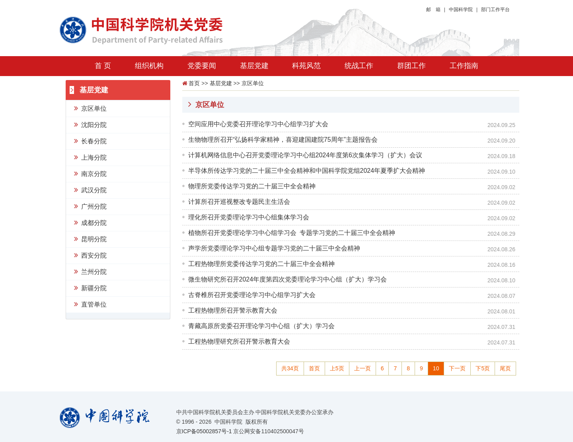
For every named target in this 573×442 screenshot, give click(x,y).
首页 (194, 83)
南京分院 (90, 173)
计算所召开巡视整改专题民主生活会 (239, 201)
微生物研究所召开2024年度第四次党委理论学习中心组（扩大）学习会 (287, 279)
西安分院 (90, 255)
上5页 (337, 368)
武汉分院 (90, 190)
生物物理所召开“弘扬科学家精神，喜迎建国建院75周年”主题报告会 (283, 139)
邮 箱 (433, 9)
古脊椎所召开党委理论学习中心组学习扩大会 (252, 294)
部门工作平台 (495, 9)
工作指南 (464, 66)
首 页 (103, 66)
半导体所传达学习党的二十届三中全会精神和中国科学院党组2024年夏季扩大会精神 (306, 170)
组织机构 (149, 66)
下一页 (457, 368)
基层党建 (254, 66)
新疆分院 (90, 287)
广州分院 (90, 206)
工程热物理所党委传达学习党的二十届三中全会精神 (261, 263)
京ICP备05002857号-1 (204, 431)
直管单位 (90, 304)
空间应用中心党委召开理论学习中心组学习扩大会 (258, 124)
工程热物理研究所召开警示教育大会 (239, 341)
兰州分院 (90, 271)
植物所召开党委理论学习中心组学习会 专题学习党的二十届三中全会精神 (291, 232)
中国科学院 (461, 9)
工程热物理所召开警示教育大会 (232, 310)
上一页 (362, 368)
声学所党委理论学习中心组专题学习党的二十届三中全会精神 (274, 248)
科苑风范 (306, 66)
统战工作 (359, 66)
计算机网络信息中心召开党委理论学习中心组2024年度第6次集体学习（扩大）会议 (305, 155)
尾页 (505, 368)
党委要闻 (201, 66)
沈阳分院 (90, 124)
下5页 (483, 368)
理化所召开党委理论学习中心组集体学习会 (248, 217)
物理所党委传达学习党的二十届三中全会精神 (252, 186)
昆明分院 (90, 239)
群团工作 (411, 66)
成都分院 (90, 222)
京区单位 (90, 108)
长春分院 (90, 141)
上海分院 (90, 157)
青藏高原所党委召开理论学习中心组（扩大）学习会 (261, 326)
